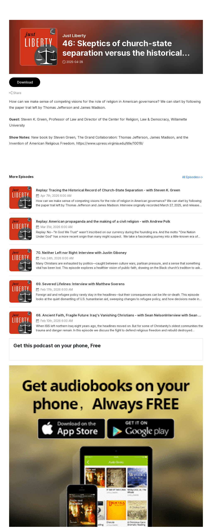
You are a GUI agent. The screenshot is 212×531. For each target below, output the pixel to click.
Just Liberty (74, 35)
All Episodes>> (193, 171)
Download (24, 82)
